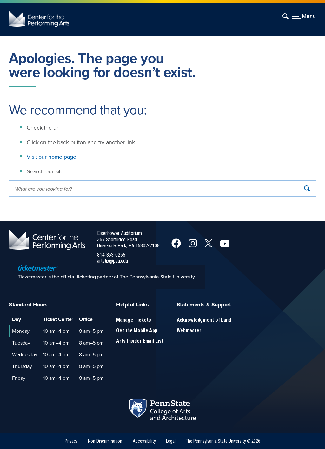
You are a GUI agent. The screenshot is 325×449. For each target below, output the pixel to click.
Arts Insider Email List (139, 341)
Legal (170, 441)
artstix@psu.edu (112, 261)
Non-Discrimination (105, 441)
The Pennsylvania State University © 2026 (223, 441)
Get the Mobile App (136, 330)
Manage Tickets (133, 320)
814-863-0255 (111, 255)
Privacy (71, 441)
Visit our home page (51, 157)
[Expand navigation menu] (285, 16)
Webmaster (189, 330)
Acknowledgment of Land (204, 320)
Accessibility (144, 441)
